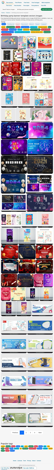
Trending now (11, 24)
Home (3, 12)
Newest (17, 24)
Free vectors (9, 2)
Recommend (24, 24)
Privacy (29, 460)
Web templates (46, 2)
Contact (39, 460)
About (34, 460)
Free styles (26, 5)
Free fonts (26, 2)
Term (24, 460)
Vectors (8, 12)
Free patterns (35, 5)
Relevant (32, 24)
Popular (37, 24)
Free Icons (9, 5)
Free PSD (43, 5)
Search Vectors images (8, 9)
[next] (40, 433)
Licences (19, 460)
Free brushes (17, 5)
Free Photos (18, 2)
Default (3, 24)
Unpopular (43, 24)
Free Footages (35, 2)
